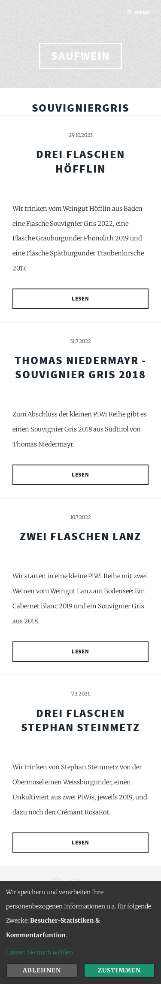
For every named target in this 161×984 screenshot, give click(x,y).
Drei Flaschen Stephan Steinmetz (80, 720)
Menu (142, 12)
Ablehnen (42, 970)
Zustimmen (119, 970)
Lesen (81, 298)
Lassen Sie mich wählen (39, 952)
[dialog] (80, 932)
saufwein (80, 56)
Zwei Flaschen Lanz (81, 536)
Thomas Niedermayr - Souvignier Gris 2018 (80, 367)
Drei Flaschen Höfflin (80, 161)
